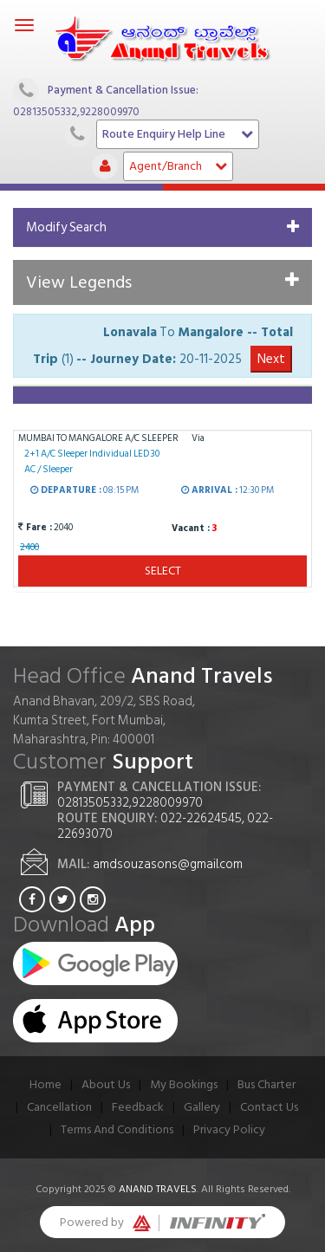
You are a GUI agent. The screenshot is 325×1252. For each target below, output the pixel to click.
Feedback (138, 1107)
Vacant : (189, 528)
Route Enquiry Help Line (177, 134)
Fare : (35, 527)
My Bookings (184, 1084)
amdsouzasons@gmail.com (168, 864)
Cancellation (59, 1107)
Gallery (202, 1107)
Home (45, 1084)
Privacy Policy (229, 1129)
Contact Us (269, 1107)
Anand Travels (158, 1189)
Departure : (65, 491)
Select (163, 571)
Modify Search (66, 227)
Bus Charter (266, 1084)
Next (271, 359)
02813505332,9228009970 (76, 111)
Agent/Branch (178, 166)
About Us (105, 1084)
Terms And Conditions (117, 1129)
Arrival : (209, 491)
